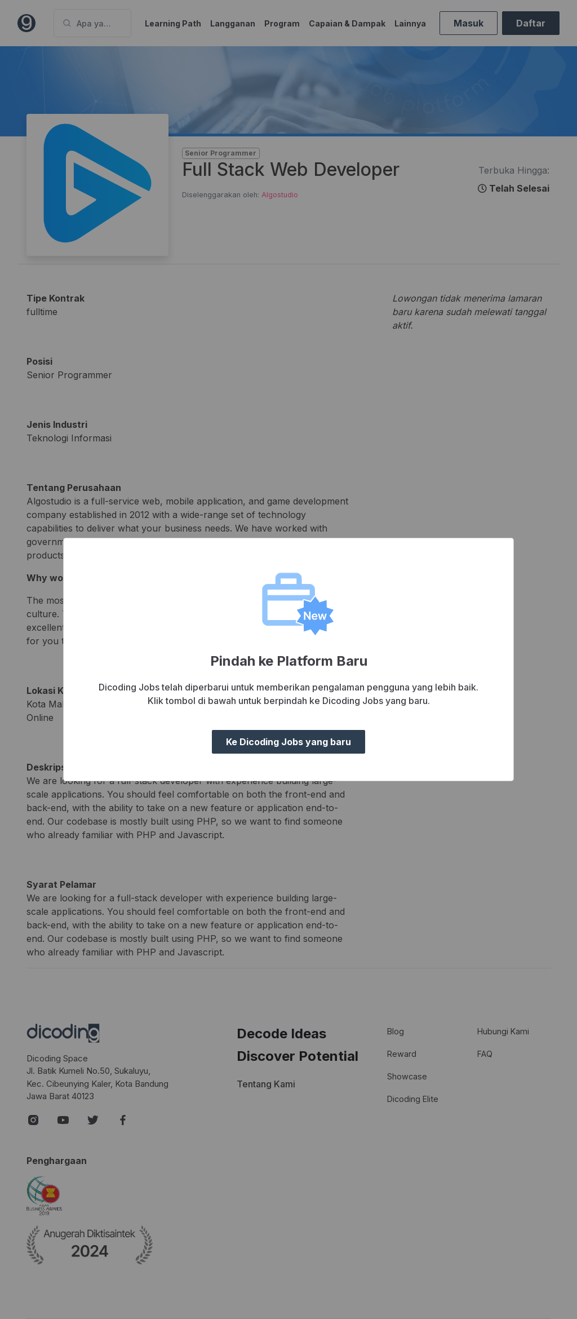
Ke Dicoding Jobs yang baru (288, 741)
